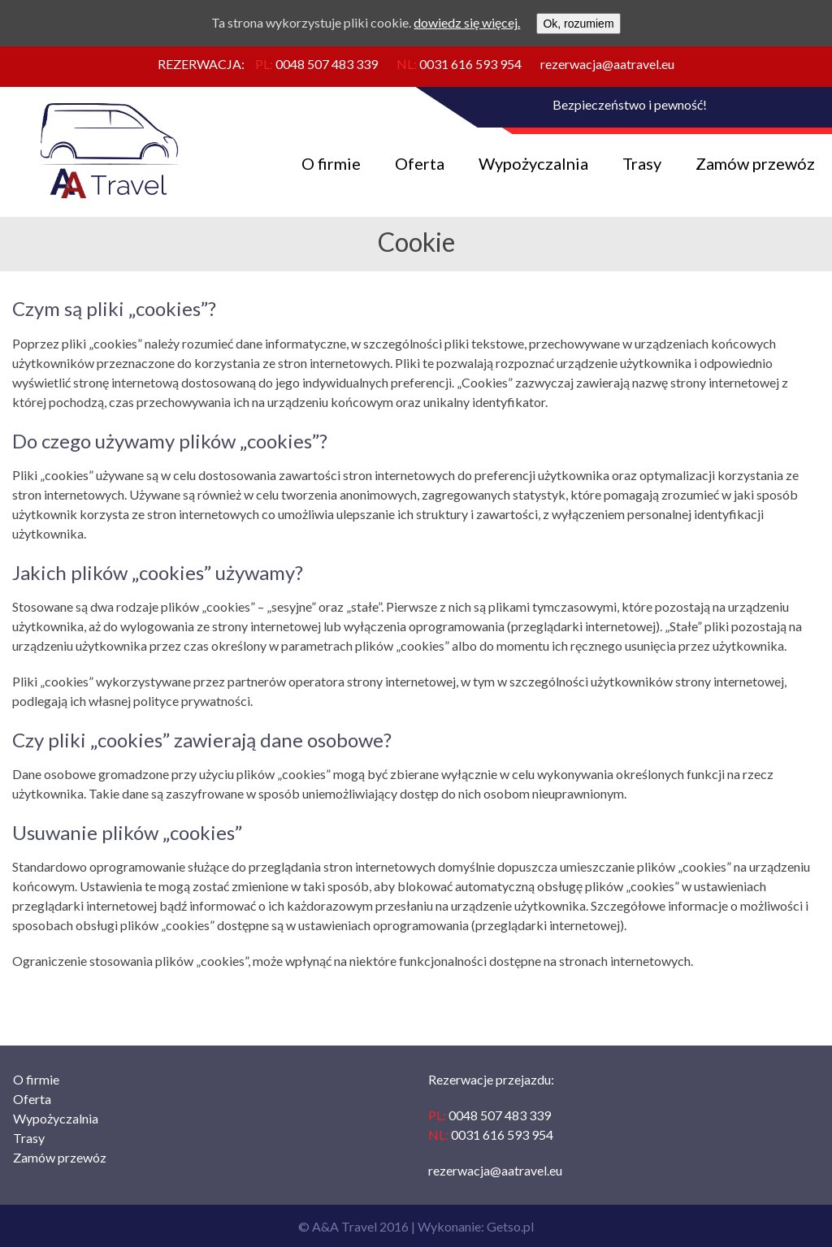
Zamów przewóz (755, 163)
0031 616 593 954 (470, 63)
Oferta (419, 163)
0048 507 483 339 (326, 63)
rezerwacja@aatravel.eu (607, 63)
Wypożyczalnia (533, 163)
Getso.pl (510, 1226)
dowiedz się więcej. (467, 22)
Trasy (641, 163)
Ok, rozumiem (578, 23)
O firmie (331, 163)
